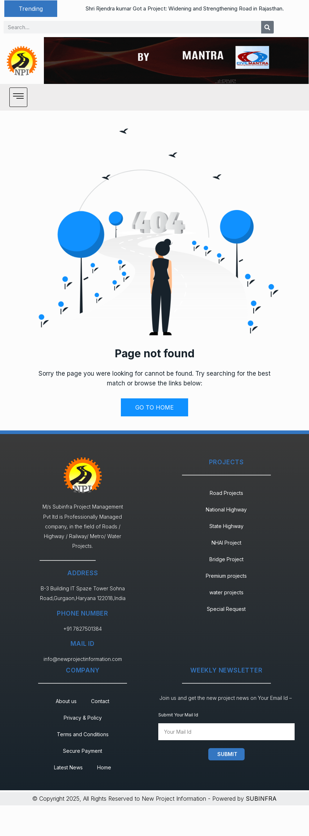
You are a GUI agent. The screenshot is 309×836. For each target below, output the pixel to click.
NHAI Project (226, 543)
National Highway (226, 509)
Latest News (68, 767)
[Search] (267, 27)
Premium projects (226, 576)
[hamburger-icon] (18, 97)
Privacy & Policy (83, 718)
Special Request (226, 609)
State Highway (226, 526)
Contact (100, 701)
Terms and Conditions (83, 734)
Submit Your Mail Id (178, 714)
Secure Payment (82, 751)
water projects (226, 592)
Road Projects (226, 493)
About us (66, 701)
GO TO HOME (154, 407)
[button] (30, 8)
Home (104, 767)
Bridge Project (226, 559)
